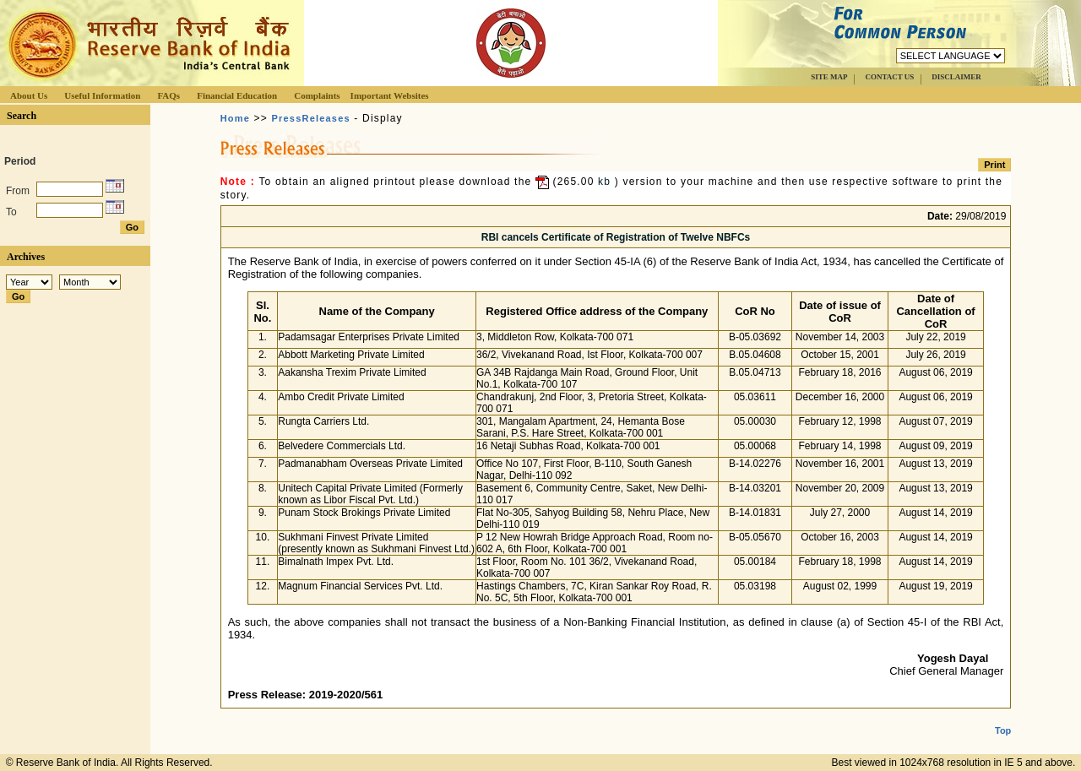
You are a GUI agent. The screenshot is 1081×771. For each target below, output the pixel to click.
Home (235, 118)
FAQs (168, 95)
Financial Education (237, 95)
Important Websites (389, 95)
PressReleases (311, 118)
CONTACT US (889, 77)
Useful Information (102, 95)
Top (1003, 717)
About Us (28, 95)
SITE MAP (829, 77)
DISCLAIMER (956, 77)
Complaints (317, 95)
